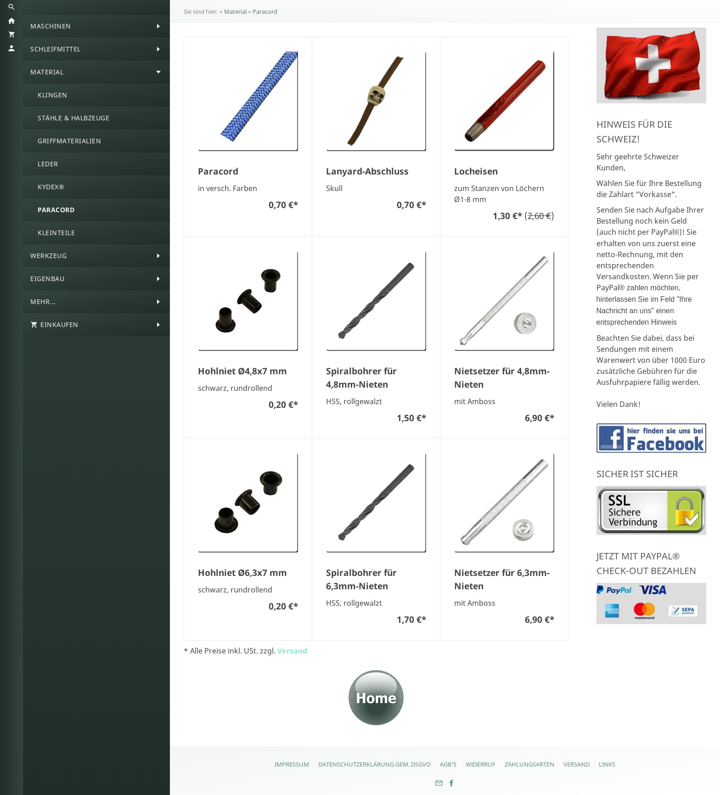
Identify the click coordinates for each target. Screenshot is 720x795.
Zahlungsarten (529, 764)
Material (235, 11)
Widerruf (480, 764)
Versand (292, 651)
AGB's (448, 764)
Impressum (292, 764)
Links (607, 764)
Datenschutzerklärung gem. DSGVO (374, 764)
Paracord (265, 11)
